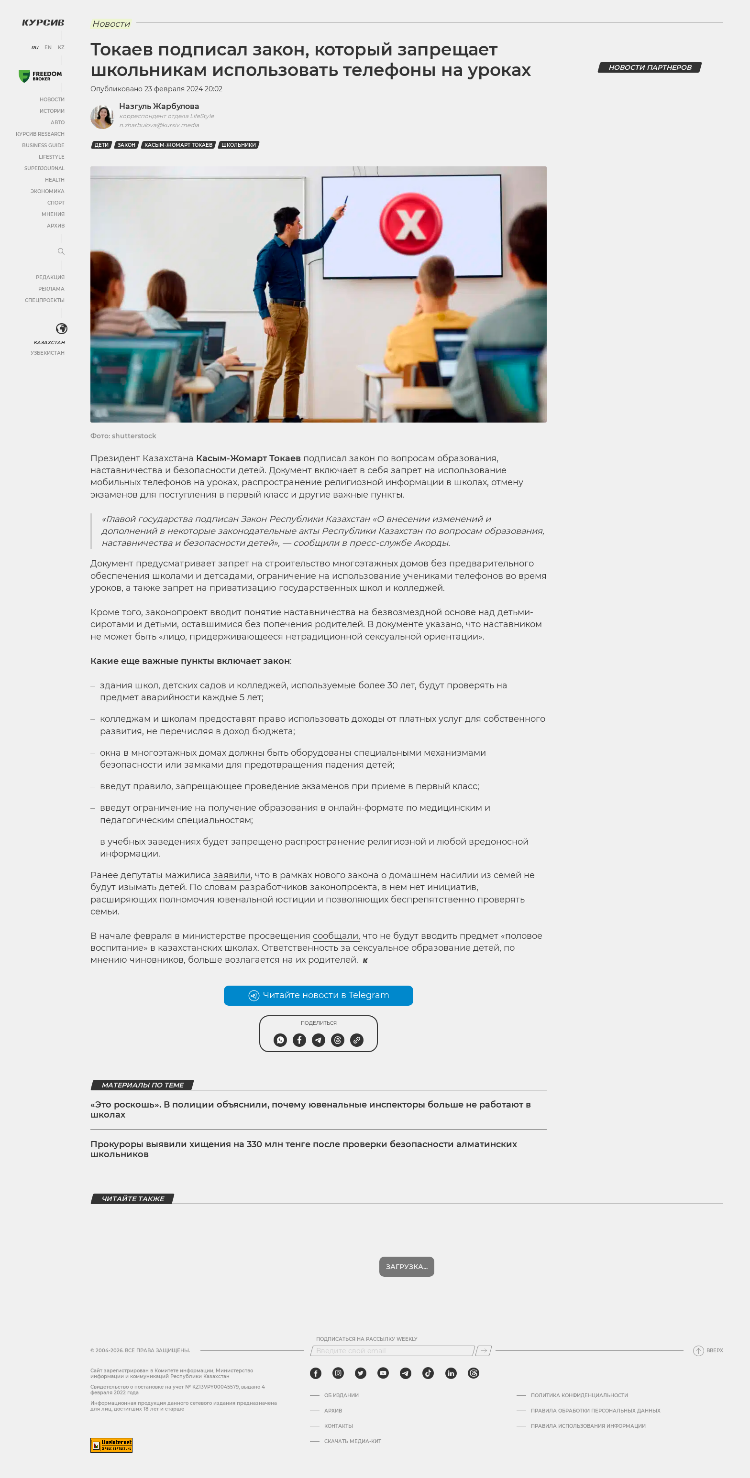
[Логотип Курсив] (43, 22)
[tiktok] (428, 1373)
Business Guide (43, 145)
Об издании (341, 1396)
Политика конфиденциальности (579, 1396)
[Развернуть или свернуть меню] (61, 252)
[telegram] (405, 1373)
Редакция (50, 277)
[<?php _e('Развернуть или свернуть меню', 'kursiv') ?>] (61, 329)
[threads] (473, 1373)
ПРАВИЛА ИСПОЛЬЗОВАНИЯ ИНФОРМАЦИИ (588, 1426)
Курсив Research (40, 134)
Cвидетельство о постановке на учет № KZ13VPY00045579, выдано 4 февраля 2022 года (177, 1390)
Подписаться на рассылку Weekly (367, 1339)
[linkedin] (451, 1373)
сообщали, (336, 936)
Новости (52, 100)
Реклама (51, 289)
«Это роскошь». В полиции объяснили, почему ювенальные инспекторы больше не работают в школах (310, 1109)
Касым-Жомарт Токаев (178, 145)
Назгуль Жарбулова (159, 106)
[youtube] (383, 1373)
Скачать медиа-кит (352, 1442)
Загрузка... (407, 1266)
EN (48, 48)
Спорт (56, 203)
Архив (56, 226)
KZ (61, 48)
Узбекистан (48, 353)
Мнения (53, 214)
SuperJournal (44, 168)
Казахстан (49, 342)
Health (55, 180)
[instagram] (338, 1373)
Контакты (338, 1426)
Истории (52, 111)
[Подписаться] (483, 1351)
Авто (58, 123)
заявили (232, 875)
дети (102, 145)
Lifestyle (52, 157)
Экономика (48, 191)
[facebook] (315, 1373)
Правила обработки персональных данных (596, 1411)
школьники (238, 145)
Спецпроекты (45, 300)
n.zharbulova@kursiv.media (159, 125)
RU (34, 48)
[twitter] (360, 1373)
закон (126, 145)
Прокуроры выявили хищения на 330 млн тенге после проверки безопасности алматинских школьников (303, 1149)
